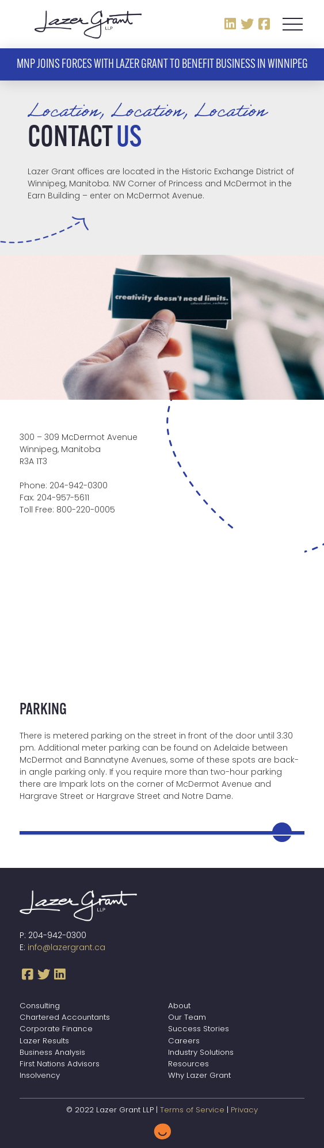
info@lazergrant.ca (66, 948)
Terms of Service (192, 1110)
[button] (292, 24)
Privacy (244, 1110)
